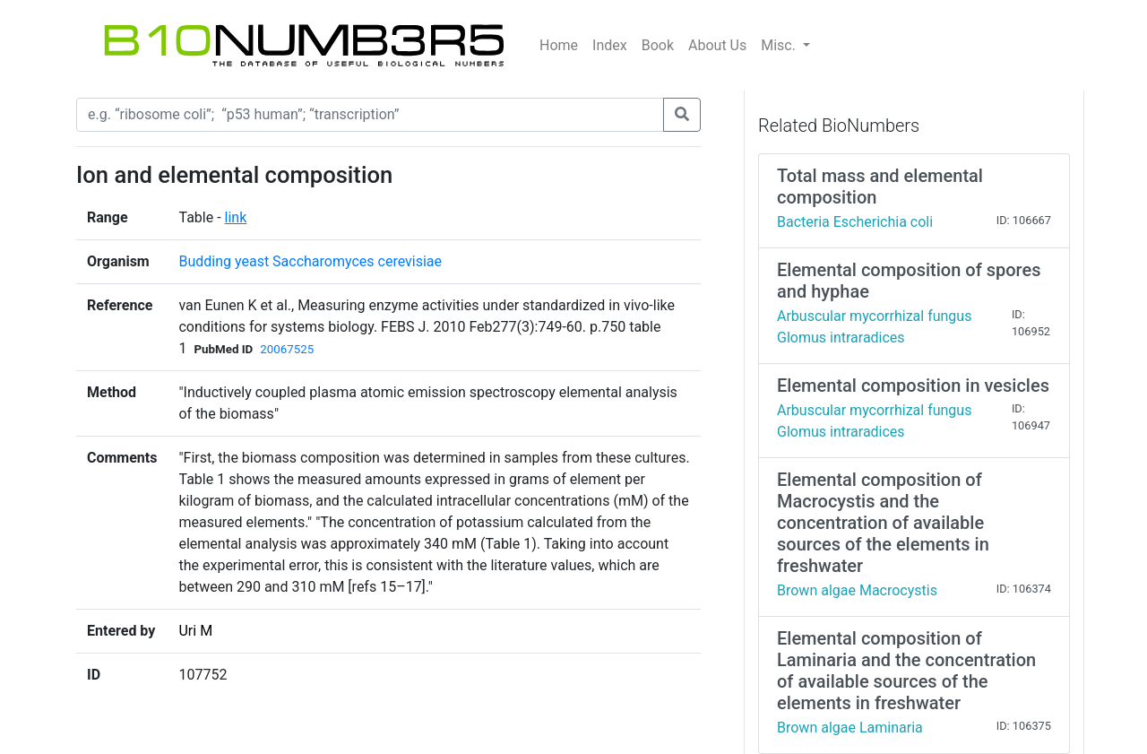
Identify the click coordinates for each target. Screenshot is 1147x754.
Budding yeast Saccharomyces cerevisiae (310, 261)
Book (658, 45)
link (236, 217)
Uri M (195, 630)
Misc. (780, 45)
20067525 (287, 349)
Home (558, 45)
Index (609, 45)
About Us (717, 45)
